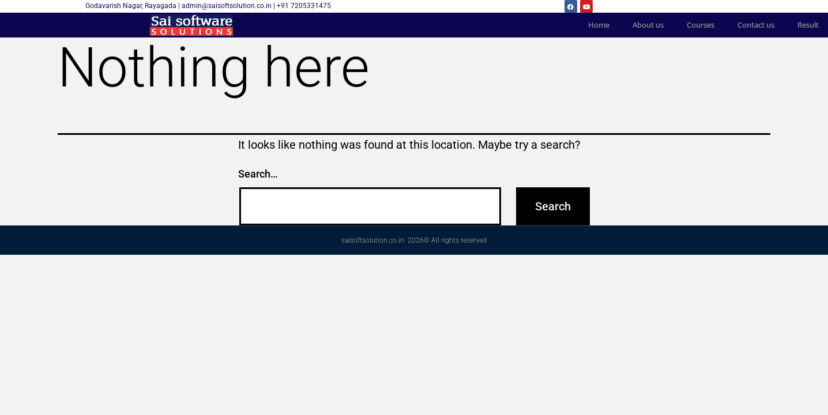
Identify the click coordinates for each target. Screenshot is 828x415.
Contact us (755, 25)
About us (648, 25)
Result (808, 25)
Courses (700, 25)
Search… (258, 174)
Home (598, 25)
